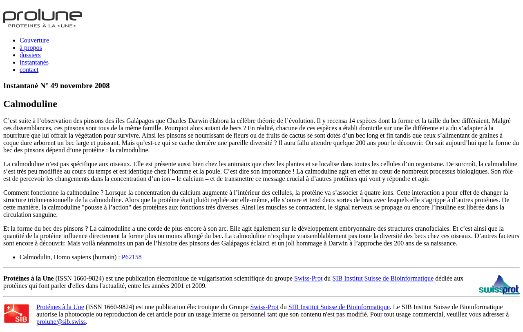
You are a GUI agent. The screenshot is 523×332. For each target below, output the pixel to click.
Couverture (34, 40)
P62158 (132, 257)
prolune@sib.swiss (61, 321)
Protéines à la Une (60, 306)
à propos (31, 47)
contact (29, 69)
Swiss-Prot (308, 278)
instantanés (34, 62)
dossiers (30, 54)
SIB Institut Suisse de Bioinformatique (383, 278)
